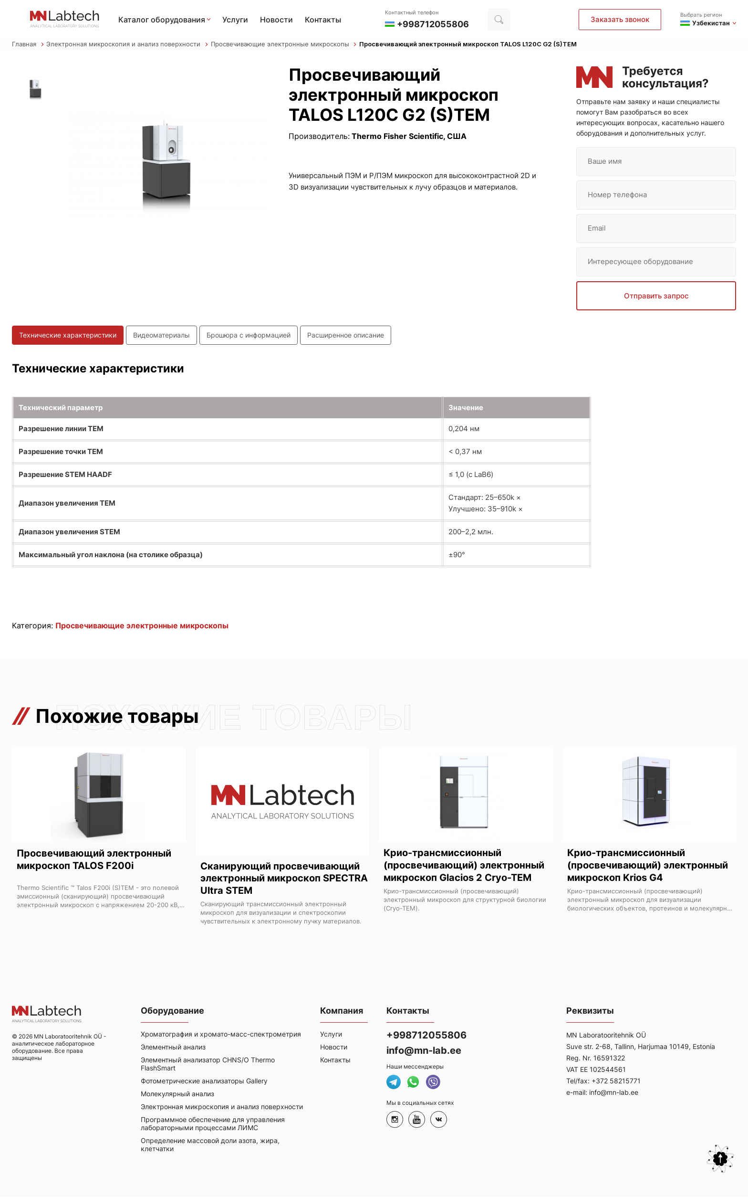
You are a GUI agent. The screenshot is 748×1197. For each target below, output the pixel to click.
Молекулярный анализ (177, 1094)
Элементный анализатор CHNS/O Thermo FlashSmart (208, 1064)
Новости (276, 19)
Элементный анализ (173, 1047)
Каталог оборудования (161, 19)
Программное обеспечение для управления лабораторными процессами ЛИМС (213, 1124)
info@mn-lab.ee (423, 1051)
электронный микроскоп (55, 905)
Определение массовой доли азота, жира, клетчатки (210, 1145)
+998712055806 (426, 1035)
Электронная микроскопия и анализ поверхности (127, 44)
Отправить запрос (656, 295)
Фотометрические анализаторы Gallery (204, 1081)
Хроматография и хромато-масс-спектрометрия (221, 1034)
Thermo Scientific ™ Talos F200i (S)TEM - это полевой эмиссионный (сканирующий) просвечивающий (98, 892)
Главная (28, 44)
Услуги (235, 19)
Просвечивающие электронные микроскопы (284, 44)
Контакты (323, 19)
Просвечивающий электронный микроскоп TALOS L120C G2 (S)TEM (468, 44)
